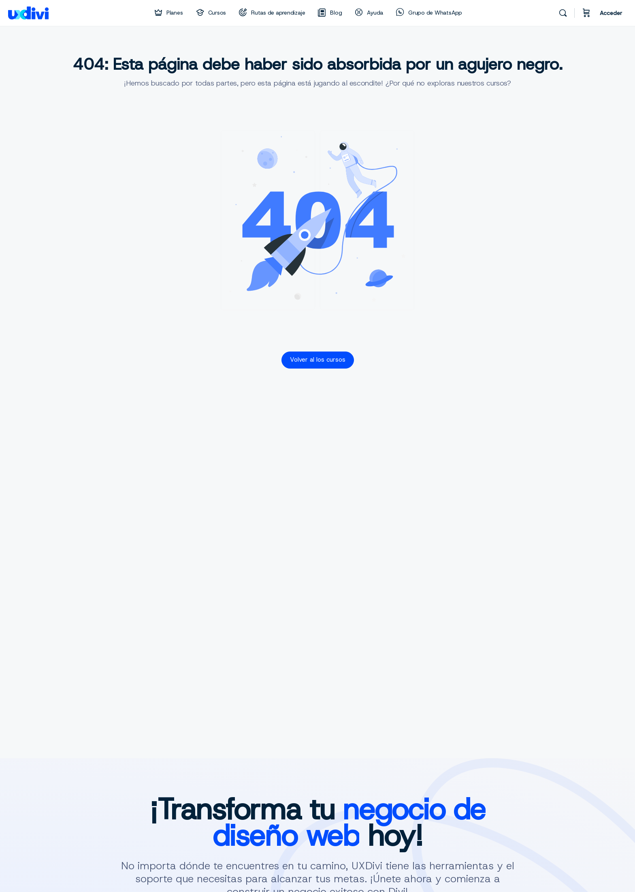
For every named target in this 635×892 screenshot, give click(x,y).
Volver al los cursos (317, 360)
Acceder (611, 13)
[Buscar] (563, 13)
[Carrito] (586, 13)
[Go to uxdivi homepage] (28, 12)
